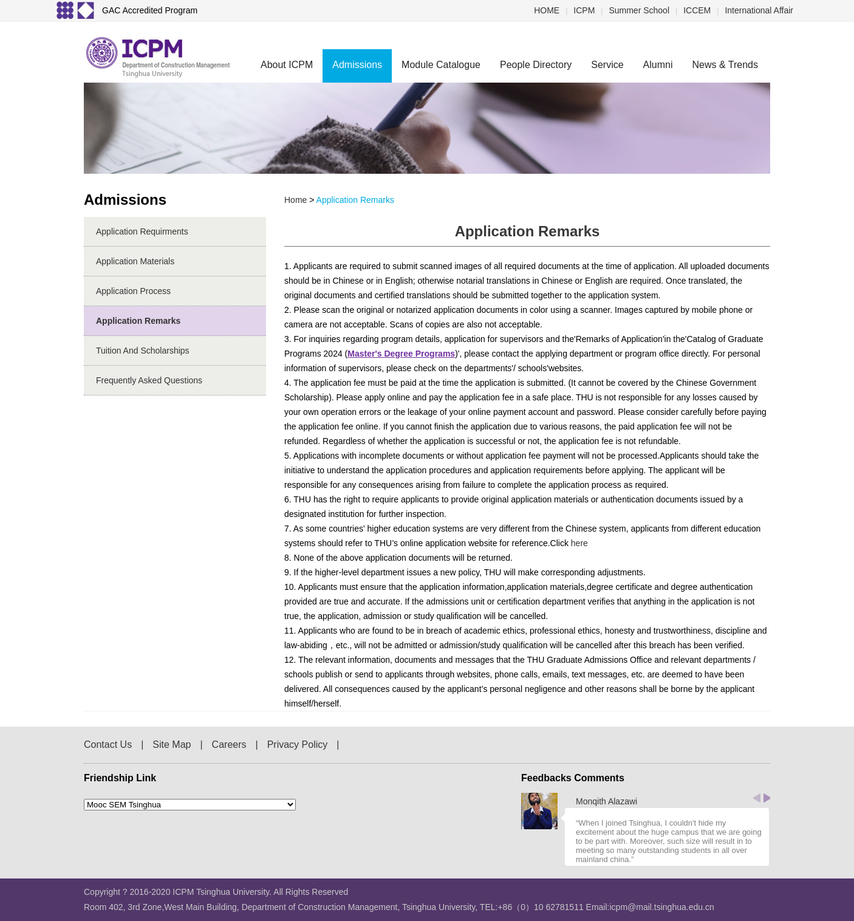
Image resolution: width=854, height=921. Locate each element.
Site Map (171, 744)
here (579, 543)
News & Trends (725, 65)
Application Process (133, 291)
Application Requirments (142, 231)
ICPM (584, 10)
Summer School (639, 10)
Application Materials (135, 261)
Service (607, 65)
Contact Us (108, 744)
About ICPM (287, 65)
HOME (546, 10)
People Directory (536, 65)
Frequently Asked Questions (149, 380)
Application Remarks (138, 321)
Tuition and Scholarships (143, 350)
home (295, 200)
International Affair (759, 10)
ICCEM (697, 10)
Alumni (658, 65)
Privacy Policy (297, 744)
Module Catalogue (440, 65)
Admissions (357, 65)
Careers (229, 744)
